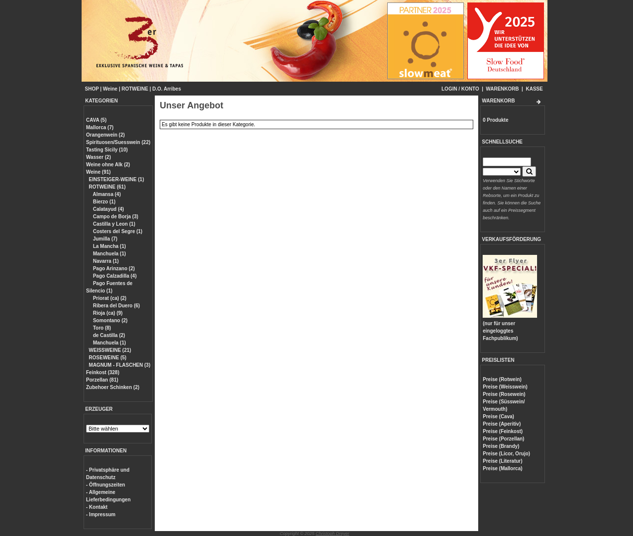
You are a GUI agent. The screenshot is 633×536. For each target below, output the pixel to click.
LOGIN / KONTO (460, 89)
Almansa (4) (106, 194)
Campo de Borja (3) (114, 216)
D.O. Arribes (166, 89)
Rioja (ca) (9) (107, 313)
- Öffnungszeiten (105, 484)
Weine (110, 89)
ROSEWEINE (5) (108, 357)
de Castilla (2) (108, 335)
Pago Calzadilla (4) (113, 276)
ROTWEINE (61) (107, 187)
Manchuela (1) (108, 253)
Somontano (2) (109, 320)
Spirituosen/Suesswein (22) (118, 142)
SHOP (92, 89)
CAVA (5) (96, 120)
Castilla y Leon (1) (113, 224)
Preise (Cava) (498, 416)
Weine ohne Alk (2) (108, 164)
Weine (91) (98, 172)
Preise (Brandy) (501, 446)
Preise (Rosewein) (504, 394)
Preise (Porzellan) (503, 438)
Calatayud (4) (107, 209)
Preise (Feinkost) (503, 431)
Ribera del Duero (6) (115, 305)
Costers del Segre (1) (116, 231)
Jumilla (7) (104, 239)
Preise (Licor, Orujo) (506, 453)
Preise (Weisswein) (505, 387)
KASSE (534, 89)
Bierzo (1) (103, 201)
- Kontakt (96, 507)
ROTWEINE (135, 89)
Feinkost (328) (102, 372)
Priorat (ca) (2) (109, 298)
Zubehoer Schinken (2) (112, 387)
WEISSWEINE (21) (110, 350)
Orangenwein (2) (105, 135)
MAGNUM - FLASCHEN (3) (119, 365)
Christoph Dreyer (332, 533)
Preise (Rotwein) (502, 379)
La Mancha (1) (108, 246)
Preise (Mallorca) (502, 468)
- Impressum (100, 514)
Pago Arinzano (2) (113, 268)
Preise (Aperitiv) (502, 424)
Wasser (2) (98, 157)
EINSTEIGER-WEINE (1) (116, 179)
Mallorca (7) (100, 127)
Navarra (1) (105, 261)
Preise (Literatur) (502, 461)
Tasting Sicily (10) (107, 149)
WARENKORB (502, 89)
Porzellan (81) (102, 380)
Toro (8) (101, 328)
